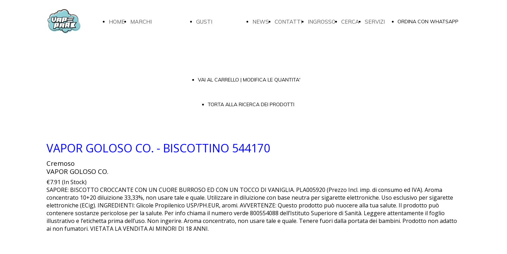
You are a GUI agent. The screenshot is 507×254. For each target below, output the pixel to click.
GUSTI (204, 21)
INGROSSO (322, 21)
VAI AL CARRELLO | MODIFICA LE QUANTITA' (249, 80)
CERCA (350, 21)
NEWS (260, 21)
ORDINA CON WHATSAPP (428, 21)
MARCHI (141, 21)
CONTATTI (288, 21)
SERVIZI (375, 21)
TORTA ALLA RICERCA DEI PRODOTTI (251, 104)
